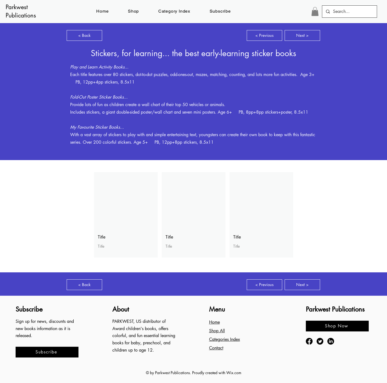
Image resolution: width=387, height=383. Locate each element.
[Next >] (302, 35)
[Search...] (349, 11)
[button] (220, 11)
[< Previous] (264, 35)
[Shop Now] (337, 326)
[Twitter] (320, 341)
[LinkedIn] (330, 341)
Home (214, 322)
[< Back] (84, 35)
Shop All (217, 331)
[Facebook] (309, 341)
